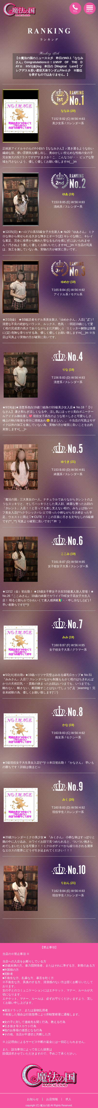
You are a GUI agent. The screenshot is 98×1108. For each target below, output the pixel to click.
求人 (68, 1099)
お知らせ (33, 1099)
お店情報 (52, 1099)
